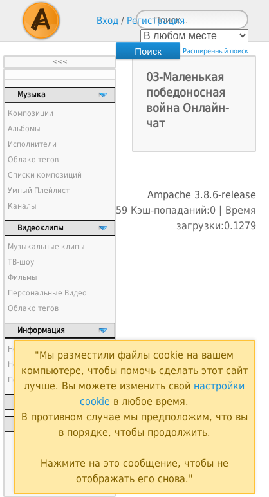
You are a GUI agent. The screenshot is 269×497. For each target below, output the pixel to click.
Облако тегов (33, 159)
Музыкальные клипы (46, 246)
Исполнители (32, 144)
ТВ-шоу (21, 262)
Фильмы (22, 277)
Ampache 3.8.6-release (201, 195)
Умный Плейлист (39, 190)
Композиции (30, 113)
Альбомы (24, 128)
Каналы (22, 206)
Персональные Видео (47, 292)
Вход (107, 20)
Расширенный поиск (215, 51)
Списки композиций (45, 175)
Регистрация (156, 20)
